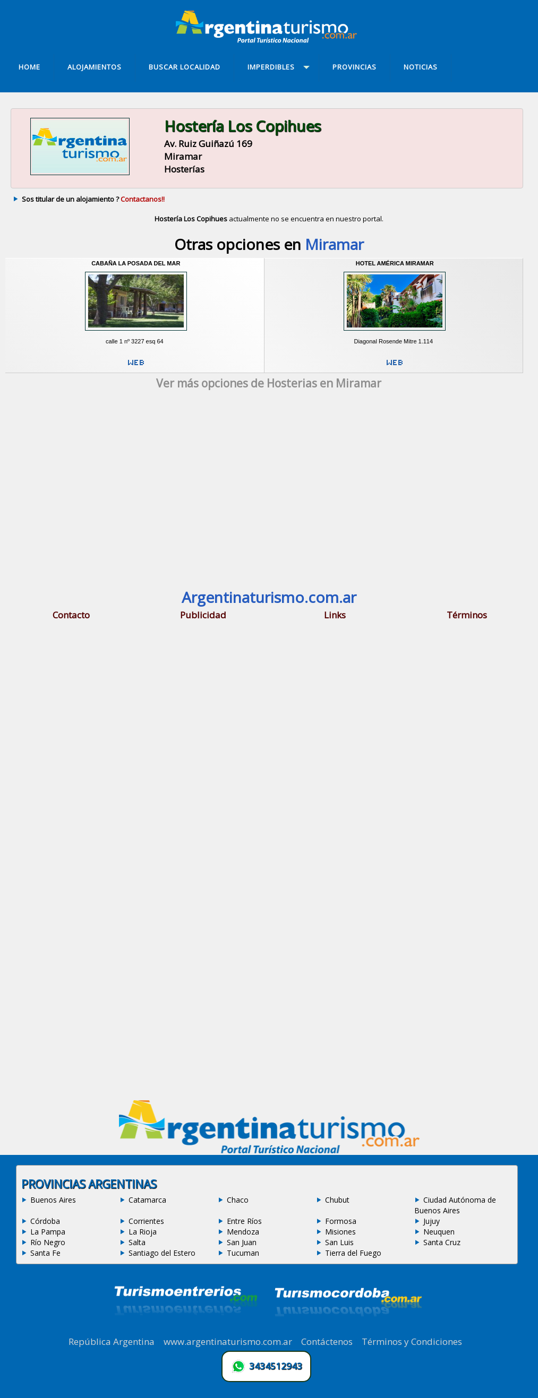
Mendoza (243, 1232)
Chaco (238, 1200)
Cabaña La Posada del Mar (135, 263)
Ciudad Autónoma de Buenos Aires (455, 1205)
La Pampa (47, 1232)
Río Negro (47, 1242)
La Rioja (143, 1232)
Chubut (337, 1200)
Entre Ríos (244, 1221)
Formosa (340, 1221)
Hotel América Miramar (395, 263)
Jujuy (431, 1221)
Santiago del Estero (162, 1253)
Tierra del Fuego (353, 1253)
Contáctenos (327, 1341)
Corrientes (146, 1221)
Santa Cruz (441, 1242)
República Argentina (112, 1341)
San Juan (242, 1242)
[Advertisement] (269, 491)
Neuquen (439, 1232)
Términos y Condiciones (412, 1341)
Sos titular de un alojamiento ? (93, 199)
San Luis (339, 1242)
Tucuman (243, 1253)
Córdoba (45, 1221)
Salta (137, 1242)
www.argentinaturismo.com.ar (228, 1341)
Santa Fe (45, 1253)
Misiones (340, 1232)
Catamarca (147, 1200)
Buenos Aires (53, 1200)
